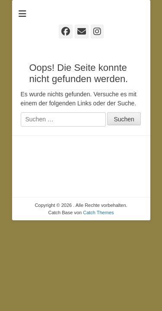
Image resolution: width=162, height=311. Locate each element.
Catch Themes (98, 212)
